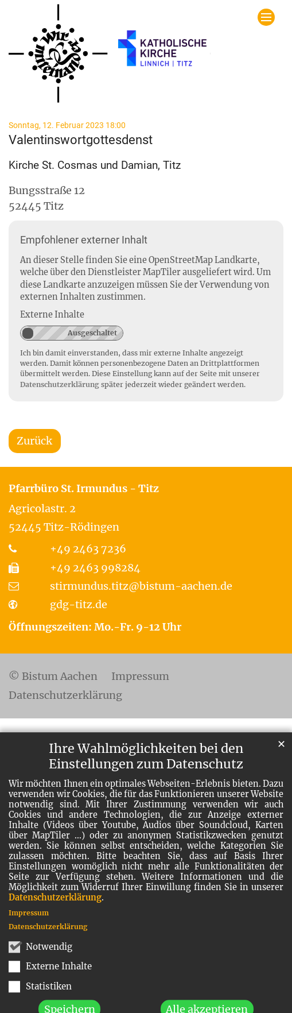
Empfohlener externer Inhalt (83, 240)
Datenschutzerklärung (55, 930)
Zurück (34, 440)
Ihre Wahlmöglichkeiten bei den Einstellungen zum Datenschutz (146, 789)
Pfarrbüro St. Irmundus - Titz (84, 488)
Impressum (29, 945)
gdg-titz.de (78, 604)
